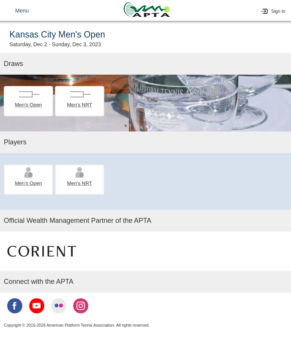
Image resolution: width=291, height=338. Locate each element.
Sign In (278, 11)
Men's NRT (79, 105)
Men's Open (28, 105)
